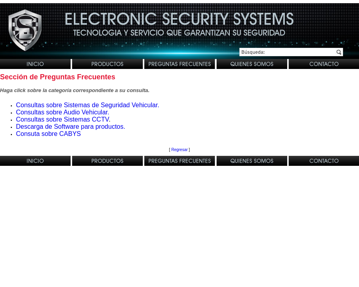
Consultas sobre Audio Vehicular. (62, 112)
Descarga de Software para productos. (70, 126)
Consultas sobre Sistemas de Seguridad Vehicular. (87, 105)
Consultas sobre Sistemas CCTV (62, 119)
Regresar (179, 149)
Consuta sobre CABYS (48, 133)
